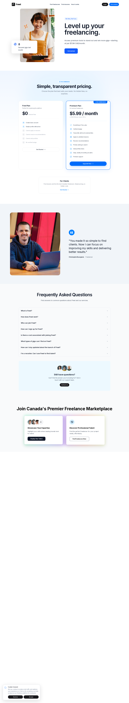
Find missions (65, 4)
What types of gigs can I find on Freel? (64, 341)
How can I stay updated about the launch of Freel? (64, 347)
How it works (75, 4)
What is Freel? (64, 311)
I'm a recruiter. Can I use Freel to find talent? (64, 353)
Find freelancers (55, 4)
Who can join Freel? (64, 323)
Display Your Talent (36, 440)
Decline (15, 697)
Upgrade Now (88, 163)
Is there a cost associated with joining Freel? (64, 335)
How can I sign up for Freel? (64, 329)
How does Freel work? (64, 317)
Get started (114, 4)
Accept (31, 697)
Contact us (64, 385)
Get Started (41, 149)
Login (105, 4)
